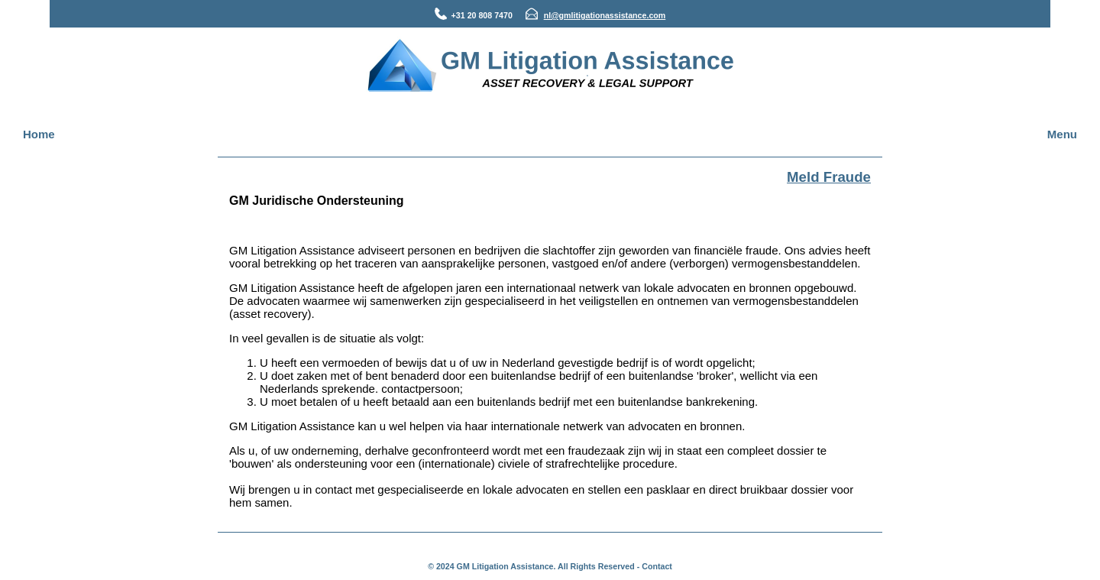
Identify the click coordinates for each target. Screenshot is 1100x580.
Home (39, 134)
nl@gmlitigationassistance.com (605, 15)
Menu (1062, 134)
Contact (657, 566)
